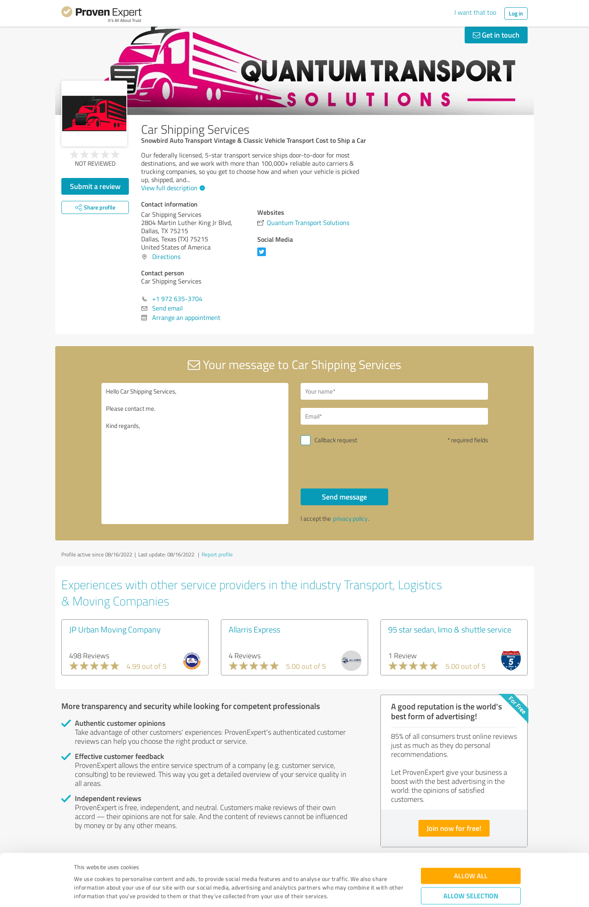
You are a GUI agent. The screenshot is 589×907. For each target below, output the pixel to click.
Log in (516, 13)
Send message (344, 496)
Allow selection (470, 851)
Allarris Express (254, 629)
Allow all (471, 831)
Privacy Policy (115, 869)
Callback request (336, 440)
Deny (471, 876)
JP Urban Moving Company (115, 629)
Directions (166, 256)
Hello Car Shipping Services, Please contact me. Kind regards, (195, 453)
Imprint (83, 869)
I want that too (475, 12)
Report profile (217, 554)
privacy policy (350, 518)
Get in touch (496, 34)
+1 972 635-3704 (177, 298)
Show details (346, 892)
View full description (172, 187)
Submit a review (95, 186)
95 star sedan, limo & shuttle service (449, 629)
